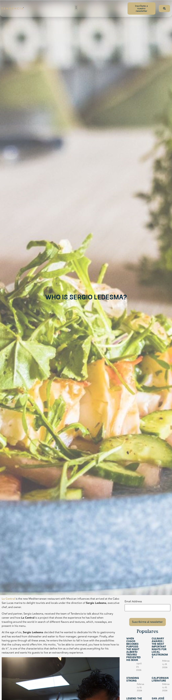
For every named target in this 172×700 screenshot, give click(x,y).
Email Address (133, 601)
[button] (76, 7)
